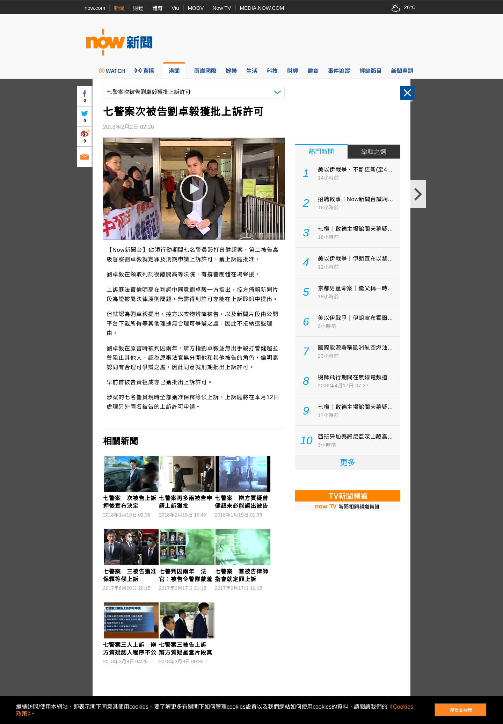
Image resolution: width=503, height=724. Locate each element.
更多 (347, 462)
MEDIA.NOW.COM (262, 8)
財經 (138, 8)
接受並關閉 (461, 710)
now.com (95, 8)
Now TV (221, 8)
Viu (175, 8)
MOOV (196, 8)
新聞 (119, 8)
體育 (157, 8)
